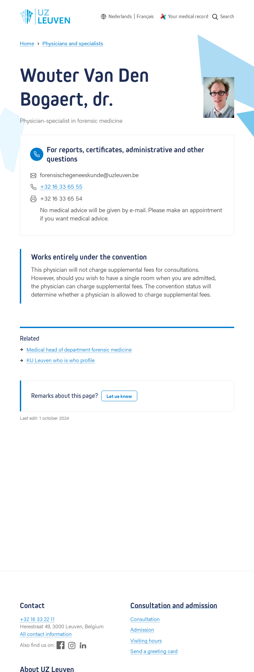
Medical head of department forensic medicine (79, 349)
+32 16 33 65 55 (61, 186)
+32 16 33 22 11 (37, 619)
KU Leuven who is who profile (60, 360)
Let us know (119, 396)
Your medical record (188, 16)
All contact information (46, 634)
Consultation (145, 619)
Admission (142, 629)
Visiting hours (146, 640)
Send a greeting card (154, 651)
